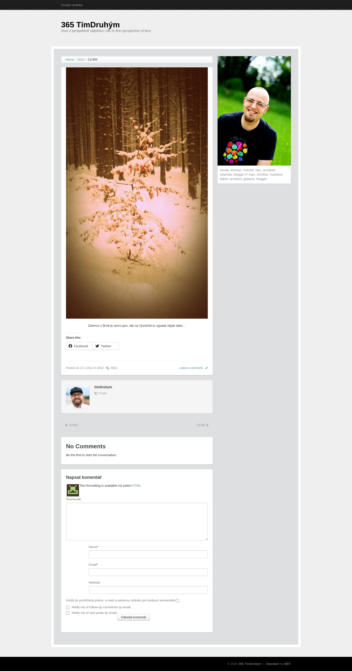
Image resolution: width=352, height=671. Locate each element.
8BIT (287, 664)
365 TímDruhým (90, 24)
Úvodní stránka (71, 5)
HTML (136, 485)
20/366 (71, 425)
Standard (272, 664)
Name (93, 547)
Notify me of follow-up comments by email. (101, 607)
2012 (100, 368)
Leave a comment (191, 368)
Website (94, 582)
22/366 (202, 425)
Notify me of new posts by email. (94, 613)
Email (93, 564)
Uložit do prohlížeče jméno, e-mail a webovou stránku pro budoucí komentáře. (121, 600)
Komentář (73, 499)
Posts (103, 393)
